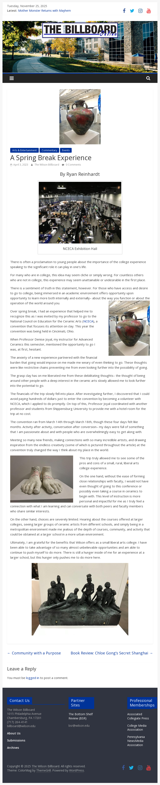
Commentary (49, 150)
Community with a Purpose (34, 652)
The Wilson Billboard (47, 164)
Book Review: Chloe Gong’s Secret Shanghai (112, 652)
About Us (13, 733)
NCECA (88, 321)
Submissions (16, 740)
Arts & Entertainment (24, 150)
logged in (32, 678)
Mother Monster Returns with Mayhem (44, 10)
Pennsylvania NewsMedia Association (136, 741)
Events (66, 150)
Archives (13, 748)
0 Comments (71, 164)
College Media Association (136, 728)
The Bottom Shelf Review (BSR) (81, 716)
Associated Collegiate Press (138, 716)
